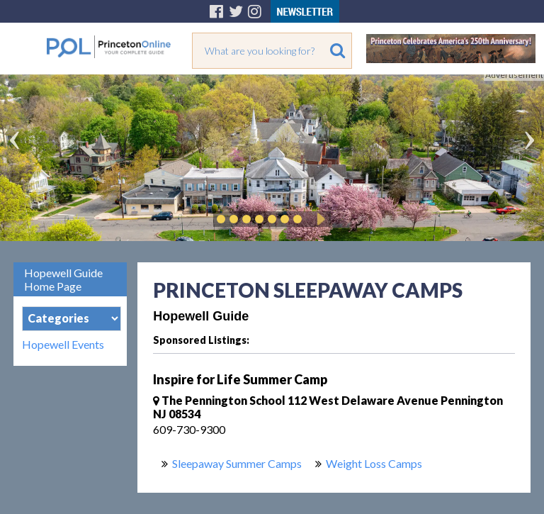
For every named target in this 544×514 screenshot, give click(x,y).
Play (318, 219)
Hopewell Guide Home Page (63, 279)
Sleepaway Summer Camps (237, 463)
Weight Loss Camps (374, 463)
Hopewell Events (63, 344)
